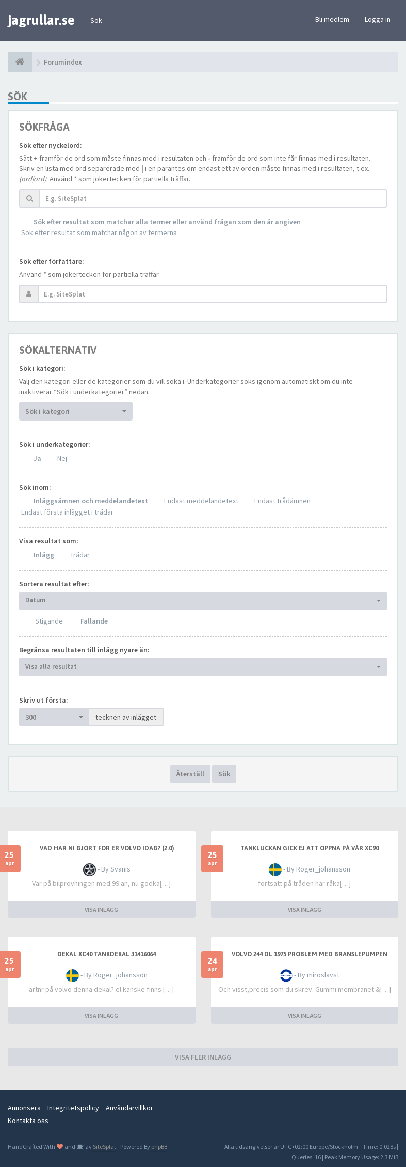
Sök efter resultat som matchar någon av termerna (99, 232)
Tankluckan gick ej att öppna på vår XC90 (309, 848)
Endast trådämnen (282, 500)
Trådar (80, 554)
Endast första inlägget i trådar (67, 512)
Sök (96, 20)
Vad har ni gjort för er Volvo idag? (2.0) (107, 848)
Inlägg (44, 554)
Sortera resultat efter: (54, 583)
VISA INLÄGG (101, 909)
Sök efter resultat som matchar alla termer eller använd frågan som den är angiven (167, 221)
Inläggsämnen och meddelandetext (91, 500)
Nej (62, 458)
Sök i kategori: (42, 368)
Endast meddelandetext (201, 500)
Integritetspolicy (73, 1107)
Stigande (49, 621)
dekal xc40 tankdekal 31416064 (106, 954)
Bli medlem (332, 19)
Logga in (378, 19)
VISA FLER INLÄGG (203, 1057)
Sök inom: (35, 487)
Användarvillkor (129, 1107)
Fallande (94, 621)
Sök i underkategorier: (54, 444)
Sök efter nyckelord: (50, 145)
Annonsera (24, 1107)
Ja (37, 458)
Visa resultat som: (48, 541)
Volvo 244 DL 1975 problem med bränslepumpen (309, 954)
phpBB (159, 1146)
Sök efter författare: (51, 261)
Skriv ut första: (43, 700)
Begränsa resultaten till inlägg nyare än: (84, 650)
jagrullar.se (41, 20)
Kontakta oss (28, 1120)
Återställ (190, 774)
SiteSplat (104, 1146)
